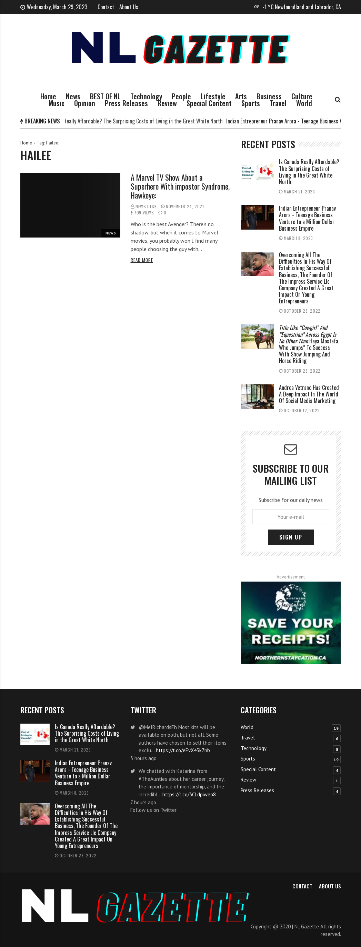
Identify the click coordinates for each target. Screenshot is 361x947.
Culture (301, 96)
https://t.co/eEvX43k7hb (183, 750)
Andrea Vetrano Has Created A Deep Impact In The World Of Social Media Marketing (309, 394)
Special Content (209, 103)
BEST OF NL (105, 96)
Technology (146, 96)
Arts (241, 96)
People (181, 96)
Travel (278, 103)
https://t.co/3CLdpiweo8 (189, 794)
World (304, 103)
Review (167, 103)
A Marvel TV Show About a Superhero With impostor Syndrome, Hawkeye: (180, 186)
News (73, 96)
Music (56, 103)
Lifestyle (213, 96)
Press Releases (126, 103)
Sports (250, 103)
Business (269, 96)
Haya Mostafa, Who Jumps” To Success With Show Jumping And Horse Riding (309, 344)
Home (48, 96)
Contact (106, 7)
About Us (128, 7)
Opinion (84, 103)
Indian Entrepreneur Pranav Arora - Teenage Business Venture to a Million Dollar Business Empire (307, 218)
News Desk (146, 206)
